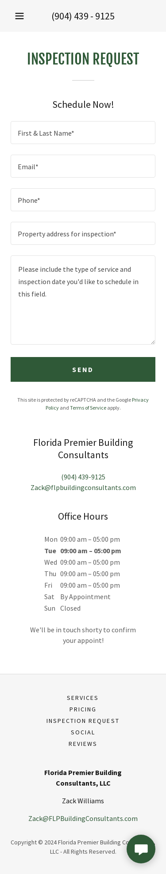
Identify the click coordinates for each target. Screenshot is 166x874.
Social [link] (83, 732)
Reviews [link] (83, 744)
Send (82, 369)
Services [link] (83, 698)
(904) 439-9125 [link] (83, 476)
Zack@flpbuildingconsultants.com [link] (83, 487)
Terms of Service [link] (88, 407)
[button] (19, 16)
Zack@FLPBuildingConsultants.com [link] (83, 818)
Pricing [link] (83, 709)
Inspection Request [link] (82, 721)
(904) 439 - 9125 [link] (83, 16)
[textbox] (83, 132)
